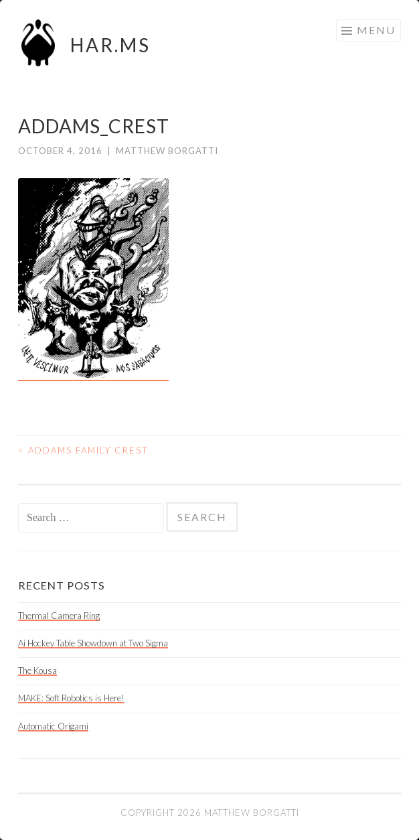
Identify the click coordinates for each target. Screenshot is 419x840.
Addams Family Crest (83, 450)
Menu (376, 29)
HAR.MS (110, 44)
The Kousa (37, 670)
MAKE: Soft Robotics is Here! (71, 698)
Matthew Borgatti (167, 150)
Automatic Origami (53, 726)
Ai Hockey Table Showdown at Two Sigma (93, 643)
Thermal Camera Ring (59, 615)
